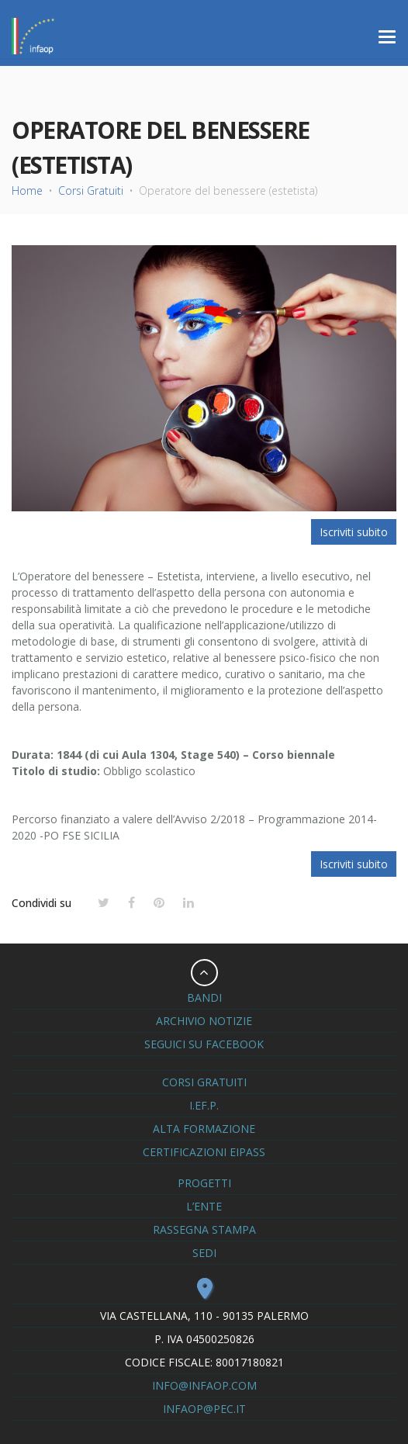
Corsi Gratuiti (90, 190)
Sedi (204, 1252)
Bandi (204, 997)
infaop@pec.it (204, 1408)
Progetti (204, 1183)
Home (27, 190)
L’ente (204, 1206)
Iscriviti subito (354, 532)
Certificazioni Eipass (204, 1151)
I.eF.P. (204, 1105)
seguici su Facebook (204, 1044)
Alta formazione (204, 1128)
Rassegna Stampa (204, 1229)
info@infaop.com (204, 1385)
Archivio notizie (204, 1020)
